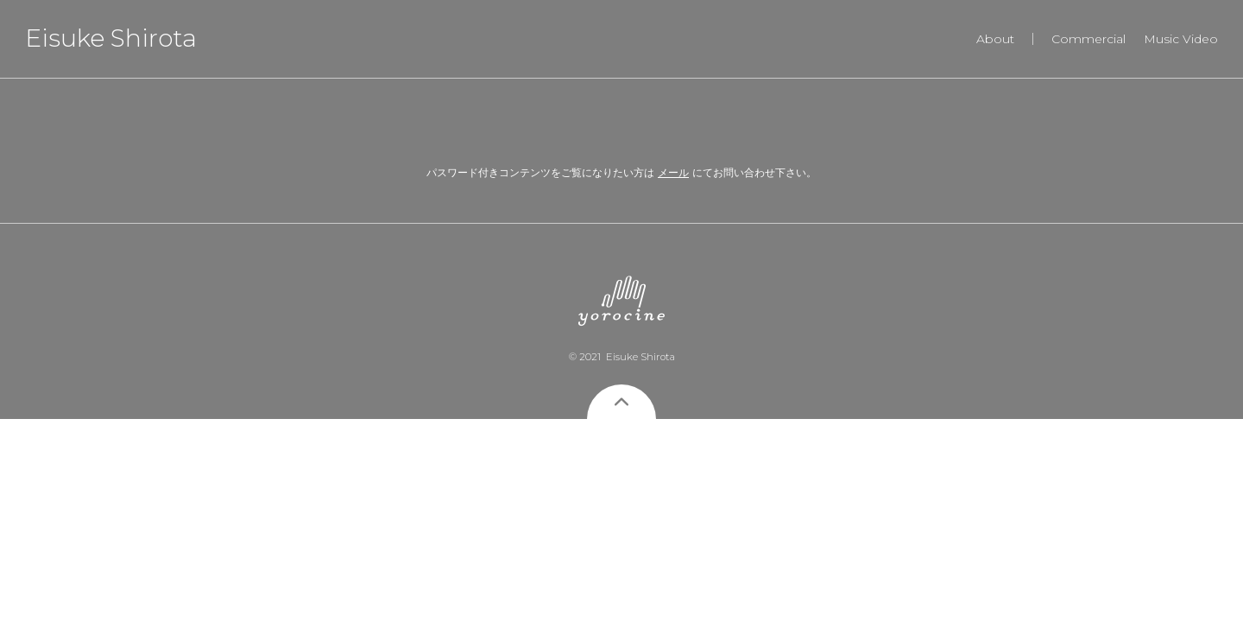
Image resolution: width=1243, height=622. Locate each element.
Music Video (1181, 39)
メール (673, 172)
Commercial (1088, 39)
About (995, 39)
